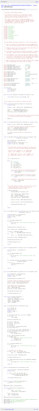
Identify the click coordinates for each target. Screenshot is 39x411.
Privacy (9, 409)
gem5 (2, 5)
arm (6, 5)
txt (34, 409)
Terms (13, 409)
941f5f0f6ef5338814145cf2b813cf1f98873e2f (21, 5)
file (23, 9)
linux (9, 5)
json (37, 409)
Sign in (37, 1)
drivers (35, 5)
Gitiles (7, 409)
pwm (2, 6)
